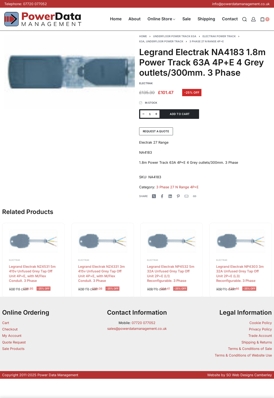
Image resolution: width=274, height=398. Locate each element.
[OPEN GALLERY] (69, 72)
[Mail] (186, 196)
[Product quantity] (150, 114)
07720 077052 (143, 323)
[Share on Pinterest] (178, 196)
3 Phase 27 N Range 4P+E (206, 41)
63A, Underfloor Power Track (161, 41)
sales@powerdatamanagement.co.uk (137, 328)
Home (143, 36)
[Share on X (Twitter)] (154, 196)
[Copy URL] (195, 196)
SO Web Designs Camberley (249, 375)
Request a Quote (156, 131)
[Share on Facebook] (162, 196)
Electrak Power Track (219, 36)
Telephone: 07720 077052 (25, 4)
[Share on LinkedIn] (170, 196)
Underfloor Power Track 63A (174, 36)
